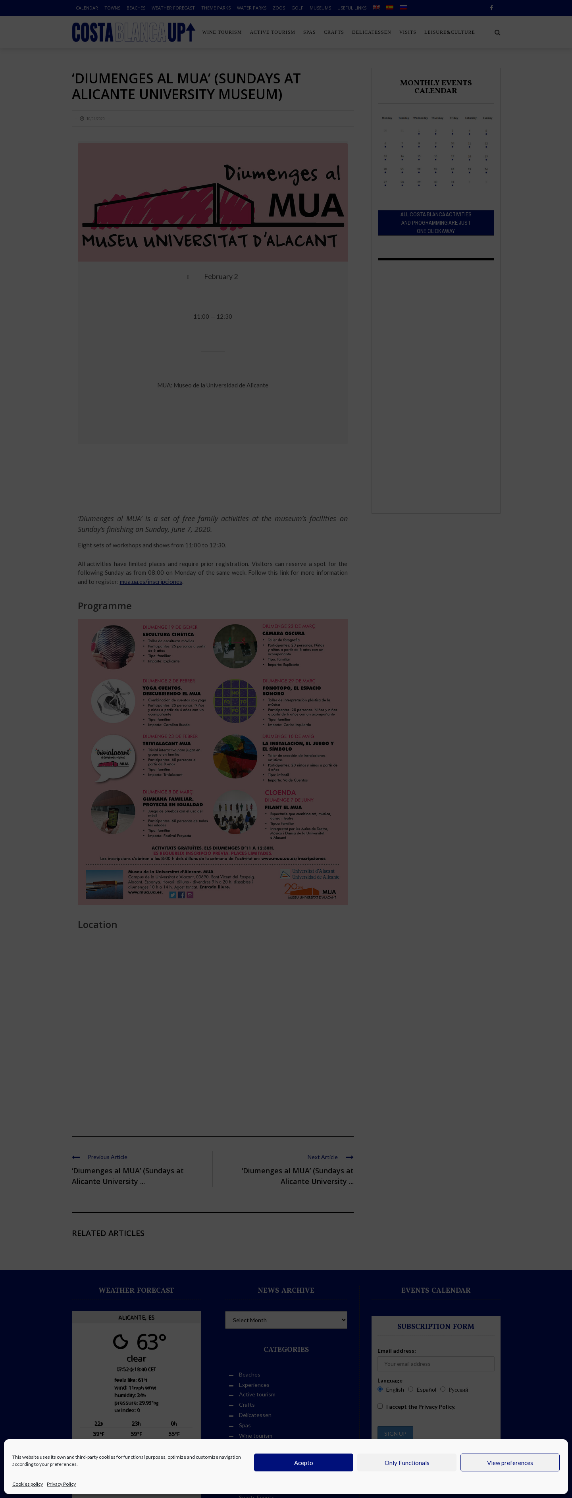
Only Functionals (407, 1462)
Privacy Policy (61, 1484)
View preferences (510, 1462)
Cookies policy (27, 1484)
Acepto (303, 1462)
